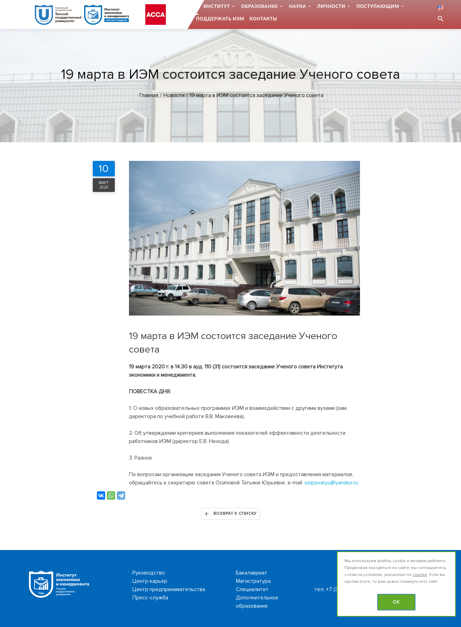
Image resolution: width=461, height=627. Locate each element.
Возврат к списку (230, 513)
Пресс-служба (150, 597)
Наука (297, 6)
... (196, 6)
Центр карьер (149, 581)
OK (396, 602)
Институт (216, 6)
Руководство (148, 572)
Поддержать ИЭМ (220, 18)
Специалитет (252, 589)
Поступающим (378, 6)
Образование (259, 6)
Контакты (263, 18)
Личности (331, 6)
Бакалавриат (251, 572)
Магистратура (253, 581)
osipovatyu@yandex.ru (331, 482)
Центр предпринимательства (168, 589)
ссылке (420, 574)
